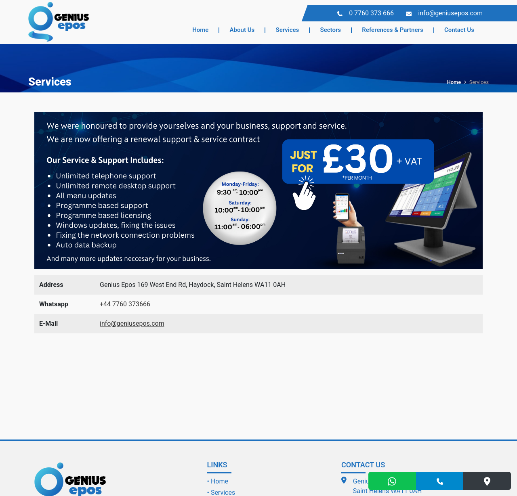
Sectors (330, 29)
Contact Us (459, 29)
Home (200, 29)
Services (287, 29)
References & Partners (392, 29)
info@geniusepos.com (132, 323)
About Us (242, 29)
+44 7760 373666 (125, 304)
